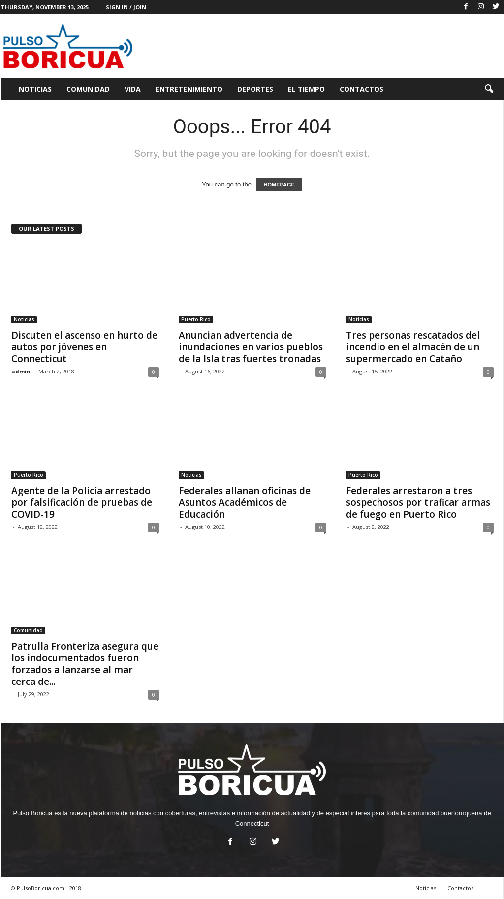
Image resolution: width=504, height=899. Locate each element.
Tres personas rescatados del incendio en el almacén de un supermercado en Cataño (413, 347)
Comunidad (88, 88)
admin (21, 371)
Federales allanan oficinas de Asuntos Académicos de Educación (245, 502)
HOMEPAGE (278, 184)
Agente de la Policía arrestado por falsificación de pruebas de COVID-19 (81, 502)
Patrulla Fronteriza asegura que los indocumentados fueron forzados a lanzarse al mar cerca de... (84, 664)
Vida (133, 88)
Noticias (35, 88)
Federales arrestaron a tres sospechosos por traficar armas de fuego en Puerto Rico (418, 502)
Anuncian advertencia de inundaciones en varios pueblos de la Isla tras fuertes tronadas (251, 347)
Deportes (255, 88)
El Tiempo (306, 88)
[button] (489, 89)
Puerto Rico (196, 319)
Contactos (361, 88)
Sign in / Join (126, 7)
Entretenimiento (189, 88)
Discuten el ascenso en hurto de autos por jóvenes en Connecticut (84, 347)
